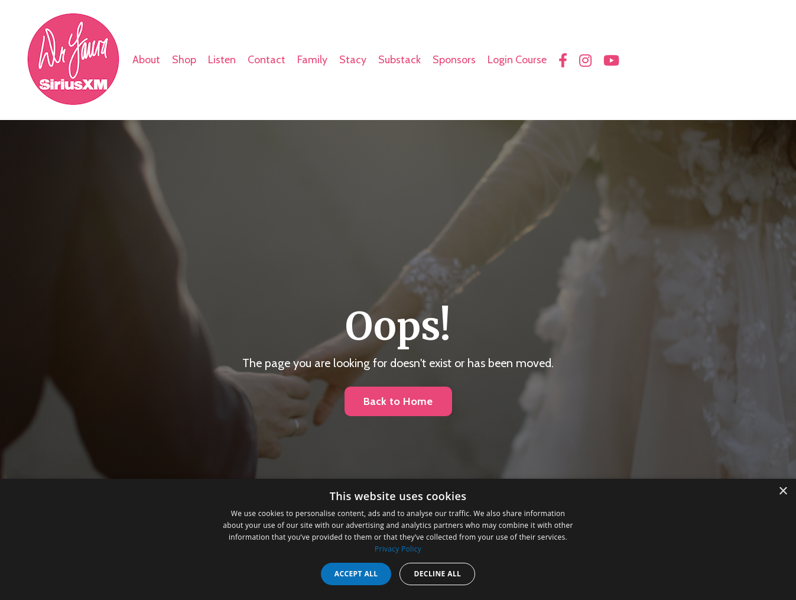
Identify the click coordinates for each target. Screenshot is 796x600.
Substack (399, 59)
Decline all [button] (437, 574)
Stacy (352, 59)
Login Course (517, 59)
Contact (266, 59)
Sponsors (454, 59)
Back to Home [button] (398, 401)
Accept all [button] (356, 574)
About (146, 59)
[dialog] (398, 539)
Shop (184, 59)
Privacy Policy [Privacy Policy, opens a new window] (398, 549)
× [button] (782, 491)
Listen (222, 59)
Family (312, 59)
